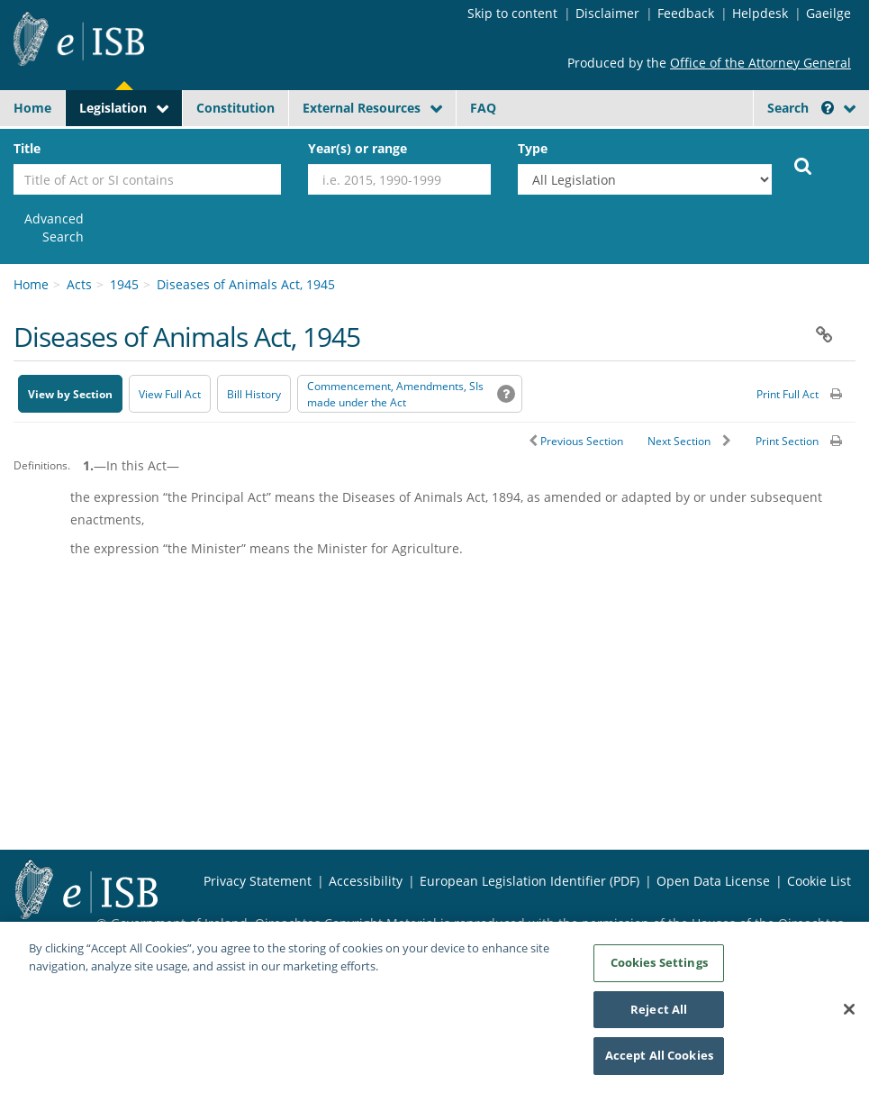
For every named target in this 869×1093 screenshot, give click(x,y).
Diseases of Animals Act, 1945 (246, 284)
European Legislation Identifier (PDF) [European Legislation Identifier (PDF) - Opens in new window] (529, 880)
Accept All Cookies (659, 1063)
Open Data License (713, 880)
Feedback (685, 13)
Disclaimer (607, 13)
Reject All (658, 1016)
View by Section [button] (70, 394)
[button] (827, 107)
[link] (49, 228)
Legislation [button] (113, 107)
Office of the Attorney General (760, 62)
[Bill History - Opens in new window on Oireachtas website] (254, 394)
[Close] (849, 1016)
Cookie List (819, 880)
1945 (124, 284)
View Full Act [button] (170, 394)
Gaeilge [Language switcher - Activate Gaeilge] (828, 13)
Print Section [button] (787, 441)
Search (800, 107)
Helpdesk (760, 13)
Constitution (235, 107)
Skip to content (512, 13)
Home (32, 107)
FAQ (483, 107)
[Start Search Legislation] (803, 164)
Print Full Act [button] (787, 394)
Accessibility (366, 880)
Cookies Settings (659, 969)
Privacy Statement (258, 880)
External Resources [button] (362, 107)
